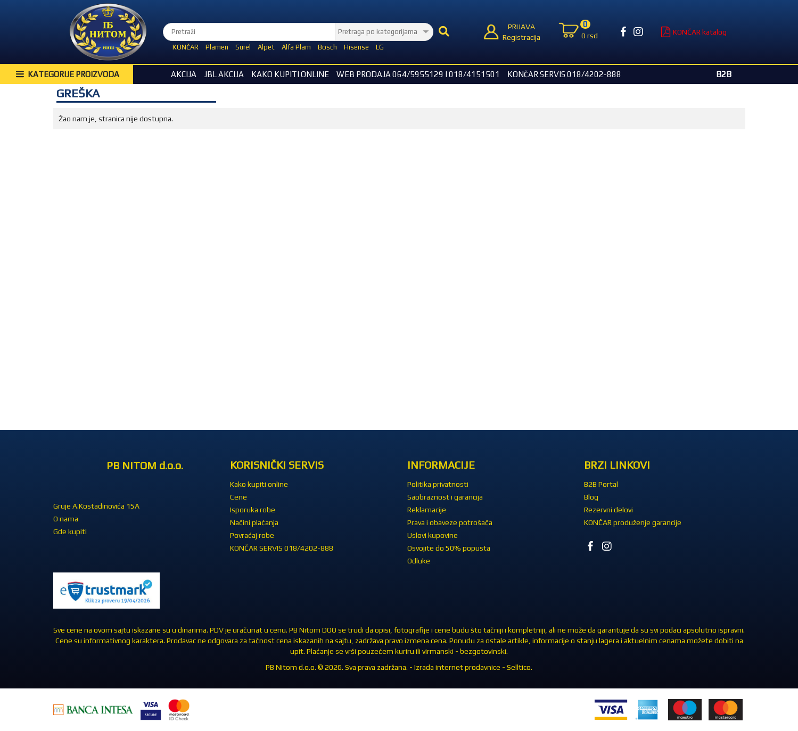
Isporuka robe (252, 509)
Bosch (327, 47)
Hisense (356, 47)
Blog (591, 497)
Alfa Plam (296, 47)
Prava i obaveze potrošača (449, 522)
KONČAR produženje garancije (632, 522)
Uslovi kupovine (432, 535)
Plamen (216, 47)
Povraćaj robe (252, 535)
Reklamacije (426, 509)
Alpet (266, 47)
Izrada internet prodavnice (457, 667)
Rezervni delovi (608, 509)
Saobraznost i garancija (445, 497)
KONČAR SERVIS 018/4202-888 (564, 74)
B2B (723, 74)
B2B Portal (601, 484)
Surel (243, 47)
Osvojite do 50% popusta (448, 548)
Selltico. (519, 667)
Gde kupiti (70, 531)
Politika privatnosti (437, 484)
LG (380, 47)
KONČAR (185, 47)
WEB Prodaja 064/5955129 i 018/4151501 (418, 74)
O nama (65, 518)
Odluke (418, 560)
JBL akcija (224, 74)
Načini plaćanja (254, 522)
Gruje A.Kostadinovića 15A (96, 506)
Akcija (183, 74)
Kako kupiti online (290, 74)
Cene (238, 497)
